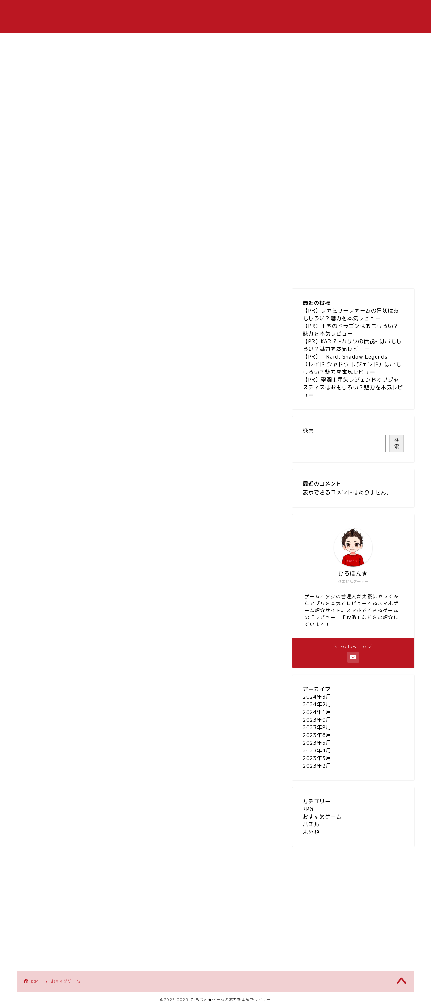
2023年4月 (317, 750)
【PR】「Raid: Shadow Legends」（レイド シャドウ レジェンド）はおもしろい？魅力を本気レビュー (352, 364)
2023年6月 (317, 735)
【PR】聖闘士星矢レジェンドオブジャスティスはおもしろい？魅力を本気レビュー (353, 387)
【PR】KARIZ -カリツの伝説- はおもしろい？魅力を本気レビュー (352, 345)
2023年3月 (317, 758)
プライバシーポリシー (383, 11)
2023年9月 (317, 719)
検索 (308, 430)
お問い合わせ (323, 11)
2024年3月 (317, 696)
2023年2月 (317, 765)
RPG (252, 11)
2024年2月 (317, 704)
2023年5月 (317, 742)
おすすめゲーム (210, 11)
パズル (282, 11)
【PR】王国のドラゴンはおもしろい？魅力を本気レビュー (351, 329)
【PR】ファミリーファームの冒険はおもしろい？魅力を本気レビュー (351, 314)
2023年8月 (317, 727)
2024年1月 (317, 712)
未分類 (311, 832)
